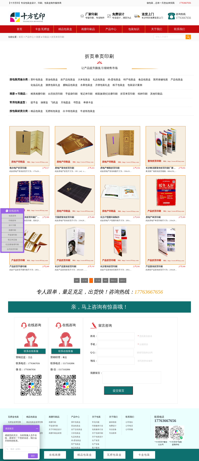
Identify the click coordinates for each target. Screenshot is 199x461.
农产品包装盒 (67, 79)
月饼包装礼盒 (102, 85)
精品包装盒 (65, 29)
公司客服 (129, 429)
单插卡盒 (88, 102)
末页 (105, 280)
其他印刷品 (156, 93)
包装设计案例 (135, 85)
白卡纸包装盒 (70, 111)
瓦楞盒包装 (13, 417)
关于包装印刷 (97, 433)
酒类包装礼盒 (53, 85)
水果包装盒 (86, 85)
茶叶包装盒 (37, 79)
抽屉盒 (44, 102)
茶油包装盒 (52, 79)
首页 (19, 29)
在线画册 (55, 454)
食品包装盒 (144, 79)
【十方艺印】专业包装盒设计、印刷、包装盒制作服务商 (34, 3)
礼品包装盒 (99, 79)
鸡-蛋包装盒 (114, 79)
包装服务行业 (97, 429)
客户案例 (95, 448)
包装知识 (133, 29)
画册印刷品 (88, 29)
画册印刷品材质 (55, 433)
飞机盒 (54, 102)
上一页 (84, 280)
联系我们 (179, 29)
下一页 (98, 280)
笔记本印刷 (86, 93)
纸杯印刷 (142, 93)
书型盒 (77, 102)
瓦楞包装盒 (114, 454)
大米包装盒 (84, 79)
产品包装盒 (177, 79)
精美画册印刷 (38, 93)
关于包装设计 (97, 437)
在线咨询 (34, 325)
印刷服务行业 (97, 426)
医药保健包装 (160, 79)
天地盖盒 (66, 102)
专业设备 (112, 429)
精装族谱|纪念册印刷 (106, 93)
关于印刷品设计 (55, 429)
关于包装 (96, 417)
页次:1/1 (113, 280)
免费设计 (112, 426)
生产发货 (95, 440)
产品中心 (110, 29)
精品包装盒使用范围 (34, 422)
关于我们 (156, 29)
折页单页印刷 (57, 37)
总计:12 (122, 280)
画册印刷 (52, 422)
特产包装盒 (129, 79)
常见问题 (95, 422)
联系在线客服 (31, 351)
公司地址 (129, 422)
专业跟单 (112, 433)
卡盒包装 (144, 454)
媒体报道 (112, 422)
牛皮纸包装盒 (87, 111)
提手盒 (34, 102)
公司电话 (129, 426)
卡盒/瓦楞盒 (42, 29)
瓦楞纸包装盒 (53, 111)
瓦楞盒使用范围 (14, 422)
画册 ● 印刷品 (42, 37)
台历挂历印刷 (55, 93)
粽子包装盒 (119, 85)
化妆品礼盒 (37, 85)
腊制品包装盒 (70, 85)
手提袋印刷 (71, 93)
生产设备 (95, 444)
